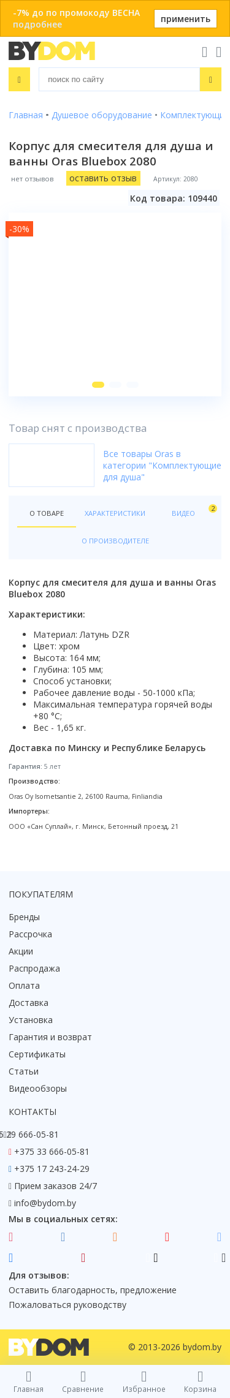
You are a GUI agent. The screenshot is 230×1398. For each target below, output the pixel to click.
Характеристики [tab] (115, 513)
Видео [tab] (192, 511)
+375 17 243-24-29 (52, 1168)
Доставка (28, 1002)
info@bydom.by (45, 1203)
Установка (31, 1020)
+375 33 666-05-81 (52, 1151)
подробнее (37, 24)
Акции (21, 951)
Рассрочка (30, 934)
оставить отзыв (103, 178)
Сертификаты (37, 1054)
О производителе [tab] (115, 540)
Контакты (32, 1111)
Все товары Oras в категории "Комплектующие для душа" (162, 465)
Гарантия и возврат (50, 1037)
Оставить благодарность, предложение (93, 1290)
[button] (98, 385)
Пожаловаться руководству (67, 1304)
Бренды (24, 917)
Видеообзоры (38, 1088)
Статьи (24, 1071)
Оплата (24, 985)
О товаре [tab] (46, 513)
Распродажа (34, 968)
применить (185, 19)
